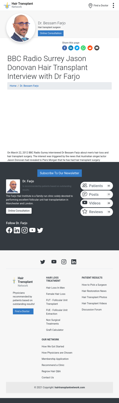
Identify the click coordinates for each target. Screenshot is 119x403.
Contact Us (48, 377)
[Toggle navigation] (113, 5)
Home (13, 85)
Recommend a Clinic (53, 365)
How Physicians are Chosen (57, 352)
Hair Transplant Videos (94, 303)
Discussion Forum (92, 309)
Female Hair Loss (55, 293)
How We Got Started (53, 346)
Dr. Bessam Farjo (52, 23)
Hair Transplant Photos (94, 297)
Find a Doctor (98, 5)
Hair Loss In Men (55, 287)
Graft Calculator (55, 329)
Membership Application (55, 358)
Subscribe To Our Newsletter (59, 173)
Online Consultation (51, 33)
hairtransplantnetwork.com (70, 387)
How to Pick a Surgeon (94, 284)
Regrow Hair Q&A (51, 371)
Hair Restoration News (94, 291)
